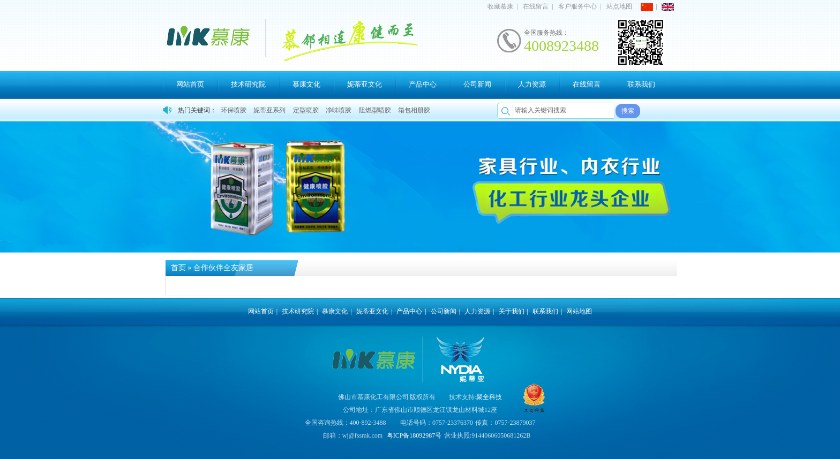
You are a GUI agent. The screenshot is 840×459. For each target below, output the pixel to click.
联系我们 (641, 84)
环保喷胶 (233, 110)
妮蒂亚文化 (364, 84)
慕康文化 (306, 84)
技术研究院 (248, 84)
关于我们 (511, 311)
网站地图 (579, 311)
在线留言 (536, 6)
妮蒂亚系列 (269, 110)
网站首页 (190, 84)
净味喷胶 (338, 110)
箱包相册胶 (414, 110)
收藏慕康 (500, 6)
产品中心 (423, 84)
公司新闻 (477, 84)
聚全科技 (489, 397)
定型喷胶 (306, 110)
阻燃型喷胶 (375, 110)
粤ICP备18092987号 (414, 435)
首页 (178, 268)
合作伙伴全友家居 (223, 268)
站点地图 (619, 6)
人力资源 (532, 84)
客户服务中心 (577, 6)
